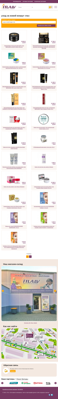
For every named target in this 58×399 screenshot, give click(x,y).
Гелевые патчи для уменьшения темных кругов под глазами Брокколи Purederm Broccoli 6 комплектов (14, 247)
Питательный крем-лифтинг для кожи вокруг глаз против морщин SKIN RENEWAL (14, 167)
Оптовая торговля (28, 1)
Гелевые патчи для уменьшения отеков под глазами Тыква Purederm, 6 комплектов (44, 227)
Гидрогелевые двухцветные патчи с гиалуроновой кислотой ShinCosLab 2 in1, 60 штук (14, 67)
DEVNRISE (20, 389)
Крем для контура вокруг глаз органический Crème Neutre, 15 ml (44, 128)
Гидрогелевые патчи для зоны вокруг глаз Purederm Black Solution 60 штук (44, 187)
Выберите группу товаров (8, 20)
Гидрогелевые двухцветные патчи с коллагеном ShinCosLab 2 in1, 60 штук (44, 67)
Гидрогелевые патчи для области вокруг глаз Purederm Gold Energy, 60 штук (14, 207)
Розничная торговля (40, 1)
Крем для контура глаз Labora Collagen (44, 167)
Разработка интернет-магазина (10, 389)
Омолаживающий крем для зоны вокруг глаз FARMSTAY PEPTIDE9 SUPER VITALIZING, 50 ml (14, 108)
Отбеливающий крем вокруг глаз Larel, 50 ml (43, 147)
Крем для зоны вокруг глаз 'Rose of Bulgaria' (14, 186)
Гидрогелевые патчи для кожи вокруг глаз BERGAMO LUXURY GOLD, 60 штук (14, 46)
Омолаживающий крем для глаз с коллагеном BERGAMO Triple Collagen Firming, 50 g (44, 108)
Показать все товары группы (44, 25)
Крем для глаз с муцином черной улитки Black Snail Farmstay (14, 148)
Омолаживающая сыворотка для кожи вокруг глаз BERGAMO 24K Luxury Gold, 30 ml (14, 87)
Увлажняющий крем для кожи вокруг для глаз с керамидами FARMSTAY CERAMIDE (14, 128)
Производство (17, 1)
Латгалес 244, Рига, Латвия (30, 323)
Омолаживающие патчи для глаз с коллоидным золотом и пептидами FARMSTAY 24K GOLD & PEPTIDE (44, 47)
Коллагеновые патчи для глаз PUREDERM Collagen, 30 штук (44, 207)
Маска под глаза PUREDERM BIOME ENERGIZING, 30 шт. (14, 227)
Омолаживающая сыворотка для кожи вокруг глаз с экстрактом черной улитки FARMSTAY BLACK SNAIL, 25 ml (44, 88)
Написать (13, 371)
